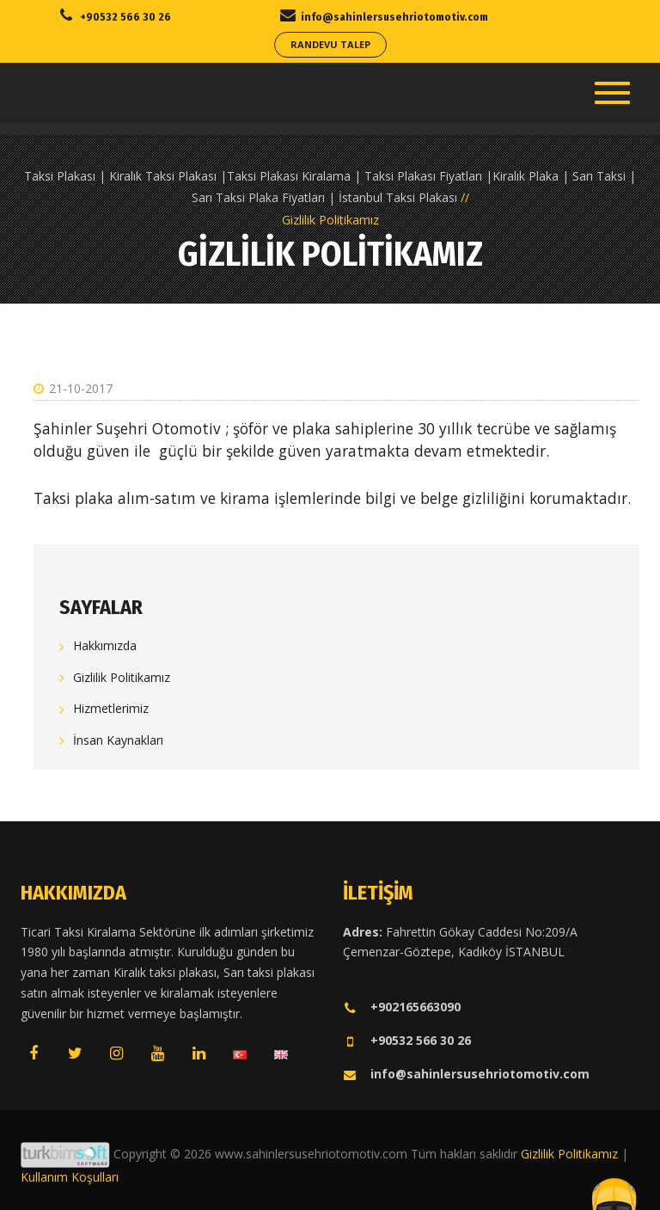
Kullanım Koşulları (70, 1177)
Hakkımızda (105, 645)
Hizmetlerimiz (111, 708)
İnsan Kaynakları (118, 740)
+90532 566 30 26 (407, 1040)
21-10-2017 (73, 388)
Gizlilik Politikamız (121, 677)
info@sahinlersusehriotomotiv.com (466, 1074)
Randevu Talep (330, 44)
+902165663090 (402, 1006)
